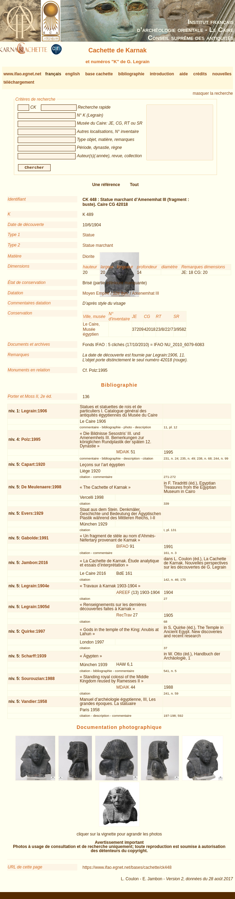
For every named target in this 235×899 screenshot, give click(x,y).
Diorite (88, 259)
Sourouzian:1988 (38, 681)
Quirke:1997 (33, 634)
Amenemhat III (145, 296)
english (72, 74)
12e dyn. (121, 296)
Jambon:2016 (34, 565)
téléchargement (18, 82)
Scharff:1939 (33, 658)
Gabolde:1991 (35, 540)
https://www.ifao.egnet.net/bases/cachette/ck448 (127, 870)
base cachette (99, 74)
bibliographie (131, 74)
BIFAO (122, 549)
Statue (88, 237)
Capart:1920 (33, 467)
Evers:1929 (32, 516)
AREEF (123, 595)
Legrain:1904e (35, 588)
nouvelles (222, 74)
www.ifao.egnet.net (22, 74)
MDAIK (123, 454)
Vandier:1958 (34, 704)
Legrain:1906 (34, 413)
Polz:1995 (31, 442)
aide (184, 74)
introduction (162, 74)
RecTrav (124, 617)
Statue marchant (97, 247)
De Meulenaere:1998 (41, 489)
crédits (200, 74)
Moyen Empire (95, 296)
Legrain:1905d (35, 609)
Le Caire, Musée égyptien (91, 332)
